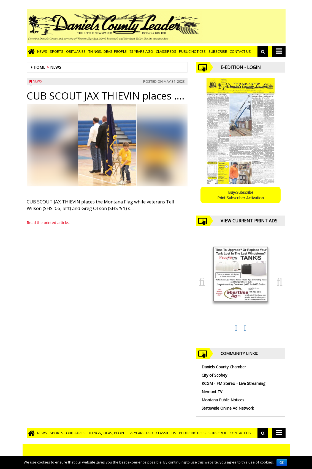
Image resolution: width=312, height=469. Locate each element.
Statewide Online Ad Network (228, 408)
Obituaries (76, 51)
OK (282, 463)
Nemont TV (212, 391)
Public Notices (192, 51)
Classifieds (166, 51)
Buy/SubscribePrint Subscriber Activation (240, 195)
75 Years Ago (141, 51)
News (42, 51)
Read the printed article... (48, 222)
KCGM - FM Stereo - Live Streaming (233, 383)
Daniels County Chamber (224, 366)
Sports (56, 51)
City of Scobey (214, 375)
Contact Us (240, 51)
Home (39, 67)
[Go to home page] (31, 51)
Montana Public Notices (223, 399)
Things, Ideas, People (107, 51)
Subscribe (217, 51)
